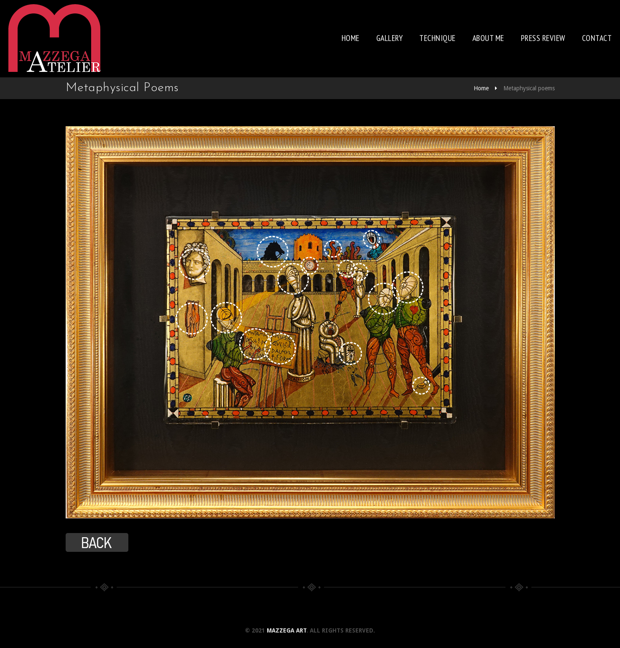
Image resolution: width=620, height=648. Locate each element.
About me (488, 38)
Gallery (389, 38)
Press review (543, 38)
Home (351, 38)
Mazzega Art (286, 630)
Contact (597, 38)
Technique (437, 38)
